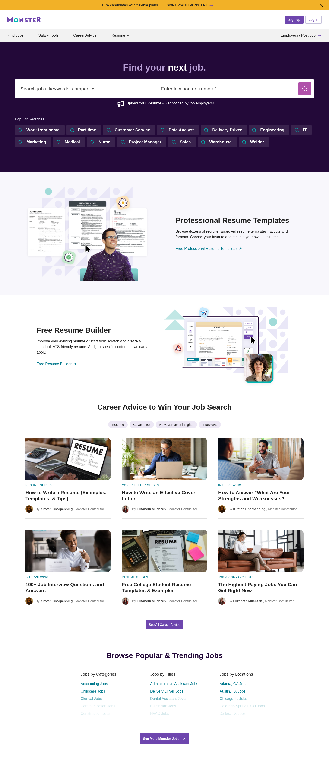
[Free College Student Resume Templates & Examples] (164, 570)
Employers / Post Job (301, 35)
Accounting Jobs (94, 684)
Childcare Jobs (93, 691)
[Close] (321, 5)
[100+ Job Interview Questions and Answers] (68, 570)
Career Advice (85, 35)
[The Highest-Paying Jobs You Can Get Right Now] (261, 570)
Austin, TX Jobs (233, 691)
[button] (304, 88)
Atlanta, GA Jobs (233, 684)
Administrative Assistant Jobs (174, 684)
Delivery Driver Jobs (166, 691)
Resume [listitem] (118, 425)
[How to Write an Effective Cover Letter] (164, 478)
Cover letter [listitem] (141, 425)
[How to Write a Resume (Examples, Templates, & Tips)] (68, 478)
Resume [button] (120, 35)
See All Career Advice (164, 624)
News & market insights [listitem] (176, 425)
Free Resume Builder (56, 364)
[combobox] (85, 88)
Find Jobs (15, 35)
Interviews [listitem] (209, 425)
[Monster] (24, 19)
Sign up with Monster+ (190, 5)
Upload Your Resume (143, 103)
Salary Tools (48, 35)
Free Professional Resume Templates (209, 248)
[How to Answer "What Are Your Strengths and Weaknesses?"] (261, 478)
